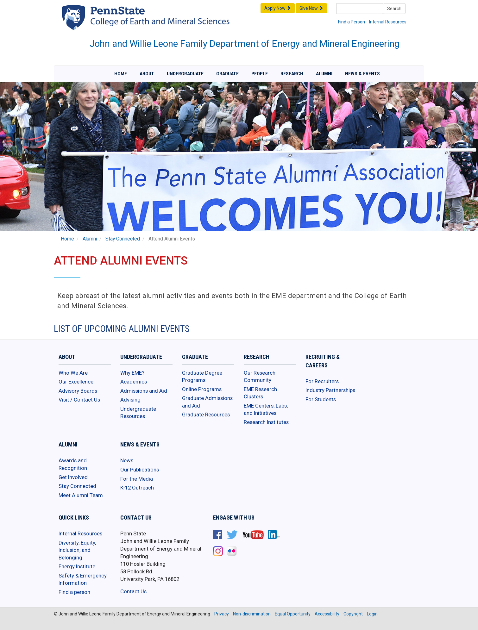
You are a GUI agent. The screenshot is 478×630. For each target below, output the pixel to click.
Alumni (324, 74)
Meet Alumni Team (81, 495)
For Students (320, 399)
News (126, 460)
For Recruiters (322, 381)
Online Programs (202, 389)
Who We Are (73, 373)
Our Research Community (259, 377)
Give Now (311, 8)
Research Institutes (266, 422)
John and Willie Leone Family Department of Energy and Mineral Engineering (244, 43)
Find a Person (351, 21)
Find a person (74, 592)
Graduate (227, 74)
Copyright (353, 613)
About (147, 74)
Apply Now (277, 8)
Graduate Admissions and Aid (207, 402)
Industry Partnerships (330, 390)
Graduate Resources (206, 414)
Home (120, 74)
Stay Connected (122, 239)
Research (291, 74)
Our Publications (139, 469)
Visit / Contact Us (79, 399)
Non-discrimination (252, 613)
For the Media (136, 479)
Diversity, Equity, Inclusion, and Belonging (77, 550)
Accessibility (327, 613)
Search (394, 8)
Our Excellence (76, 381)
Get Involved (73, 477)
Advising (130, 399)
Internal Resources (387, 21)
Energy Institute (77, 566)
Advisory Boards (78, 391)
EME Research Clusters (260, 393)
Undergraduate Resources (138, 413)
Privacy (221, 613)
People (259, 74)
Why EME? (132, 373)
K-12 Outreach (137, 487)
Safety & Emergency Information (83, 579)
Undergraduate (185, 74)
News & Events (362, 74)
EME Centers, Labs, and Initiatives (266, 409)
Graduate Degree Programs (202, 377)
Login (372, 613)
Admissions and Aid (143, 391)
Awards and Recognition (73, 464)
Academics (133, 381)
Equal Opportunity (293, 613)
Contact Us (133, 591)
